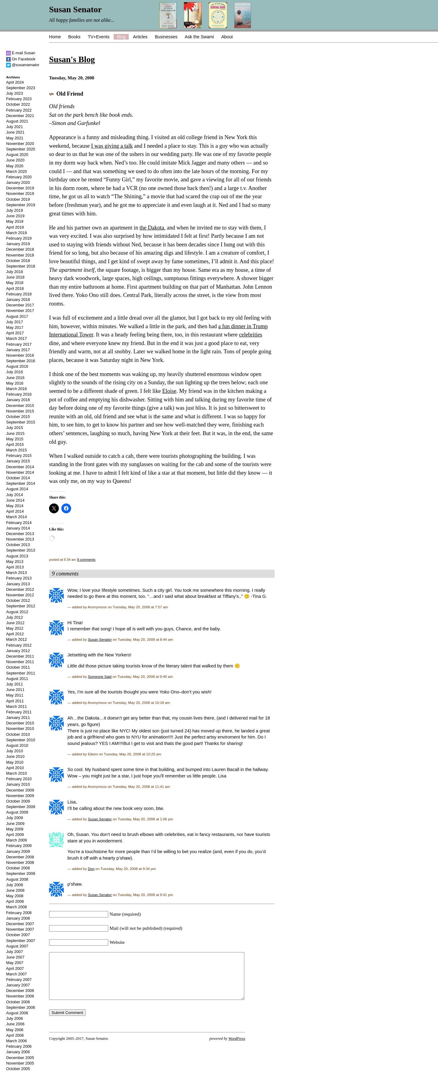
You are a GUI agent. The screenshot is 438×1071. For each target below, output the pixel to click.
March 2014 (16, 517)
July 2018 (14, 271)
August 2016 (17, 366)
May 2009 (14, 829)
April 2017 (15, 333)
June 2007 (15, 957)
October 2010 (18, 734)
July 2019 (14, 210)
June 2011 (15, 689)
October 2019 (18, 199)
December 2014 (20, 467)
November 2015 (20, 411)
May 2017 (14, 327)
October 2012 (18, 600)
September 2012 (20, 606)
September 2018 (20, 266)
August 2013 (17, 556)
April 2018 (15, 288)
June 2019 (15, 216)
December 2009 (20, 790)
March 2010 (16, 773)
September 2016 (20, 361)
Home (55, 36)
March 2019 (16, 232)
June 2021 (15, 132)
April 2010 (15, 767)
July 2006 (14, 1018)
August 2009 (17, 812)
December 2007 (20, 923)
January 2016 (18, 399)
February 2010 (19, 779)
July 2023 (14, 93)
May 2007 (14, 962)
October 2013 (18, 544)
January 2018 (18, 299)
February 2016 (19, 394)
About (227, 36)
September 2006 (20, 1007)
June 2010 (15, 756)
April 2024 (15, 82)
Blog (121, 36)
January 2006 (18, 1052)
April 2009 (15, 834)
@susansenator (22, 65)
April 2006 (15, 1035)
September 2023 (20, 87)
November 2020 (20, 143)
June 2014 (15, 500)
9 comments (86, 559)
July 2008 (14, 885)
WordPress (236, 1048)
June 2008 (15, 890)
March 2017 (16, 338)
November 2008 (20, 862)
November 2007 (20, 929)
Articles (140, 36)
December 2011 (20, 656)
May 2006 (14, 1029)
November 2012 (20, 595)
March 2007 (16, 974)
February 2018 (19, 294)
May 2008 (14, 896)
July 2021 (14, 126)
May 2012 (14, 628)
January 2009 (18, 851)
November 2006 (20, 996)
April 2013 (15, 567)
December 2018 (20, 249)
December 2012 (20, 589)
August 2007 (17, 946)
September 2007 (20, 940)
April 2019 (15, 227)
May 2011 (14, 695)
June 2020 (15, 160)
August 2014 (17, 489)
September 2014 (20, 483)
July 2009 (14, 817)
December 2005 (20, 1057)
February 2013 (19, 578)
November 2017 (20, 310)
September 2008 (20, 873)
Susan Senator (100, 639)
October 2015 (18, 416)
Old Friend (69, 94)
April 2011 (15, 701)
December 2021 (20, 115)
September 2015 (20, 422)
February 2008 (19, 912)
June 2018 (15, 277)
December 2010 (20, 723)
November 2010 (20, 728)
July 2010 (14, 751)
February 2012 (19, 645)
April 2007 (15, 968)
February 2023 (19, 99)
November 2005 (20, 1063)
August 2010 (17, 745)
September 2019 (20, 205)
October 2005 (18, 1068)
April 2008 (15, 901)
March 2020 (16, 171)
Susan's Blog (72, 59)
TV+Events (98, 36)
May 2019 (14, 221)
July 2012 (14, 617)
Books (74, 36)
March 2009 (16, 840)
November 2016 (20, 355)
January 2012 (18, 650)
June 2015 (15, 433)
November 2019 (20, 193)
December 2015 (20, 405)
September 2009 (20, 806)
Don (91, 869)
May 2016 (14, 383)
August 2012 (17, 612)
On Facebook (20, 59)
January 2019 (18, 243)
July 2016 (14, 372)
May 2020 (14, 166)
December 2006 (20, 990)
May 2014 (14, 505)
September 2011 (20, 673)
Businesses (166, 36)
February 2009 (19, 845)
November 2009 (20, 795)
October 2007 (18, 934)
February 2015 (19, 455)
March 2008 (16, 907)
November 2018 (20, 255)
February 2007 (19, 979)
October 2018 (18, 260)
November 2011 (20, 661)
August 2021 (17, 121)
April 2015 (15, 444)
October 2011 (18, 667)
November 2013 (20, 539)
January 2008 (18, 918)
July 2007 (14, 951)
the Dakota (151, 228)
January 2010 (18, 784)
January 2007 (18, 985)
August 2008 (17, 879)
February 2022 (19, 110)
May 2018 (14, 282)
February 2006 (19, 1046)
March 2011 (16, 706)
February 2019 (19, 238)
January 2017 (18, 350)
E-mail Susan (20, 53)
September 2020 (20, 149)
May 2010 (14, 762)
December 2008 (20, 857)
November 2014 (20, 472)
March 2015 (16, 450)
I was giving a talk (112, 146)
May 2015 (14, 439)
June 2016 (15, 377)
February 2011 (19, 712)
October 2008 (18, 868)
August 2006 (17, 1013)
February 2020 (19, 177)
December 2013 (20, 533)
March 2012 (16, 639)
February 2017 (19, 344)
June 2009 (15, 823)
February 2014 (19, 522)
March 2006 (16, 1041)
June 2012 (15, 623)
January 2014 (18, 528)
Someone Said (100, 676)
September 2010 (20, 740)
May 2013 (14, 561)
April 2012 (15, 634)
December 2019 (20, 188)
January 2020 (18, 182)
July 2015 (14, 427)
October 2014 (18, 478)
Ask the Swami (199, 36)
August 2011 (17, 678)
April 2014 (15, 511)
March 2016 (16, 388)
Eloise (169, 391)
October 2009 (18, 801)
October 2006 (18, 1002)
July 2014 (14, 494)
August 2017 (17, 316)
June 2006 (15, 1024)
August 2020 (17, 154)
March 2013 (16, 572)
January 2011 (18, 717)
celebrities (250, 335)
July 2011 (14, 684)
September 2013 (20, 550)
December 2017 (20, 305)
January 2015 (18, 461)
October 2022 (18, 104)
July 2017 (14, 322)
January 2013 (18, 584)
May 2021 (14, 138)
